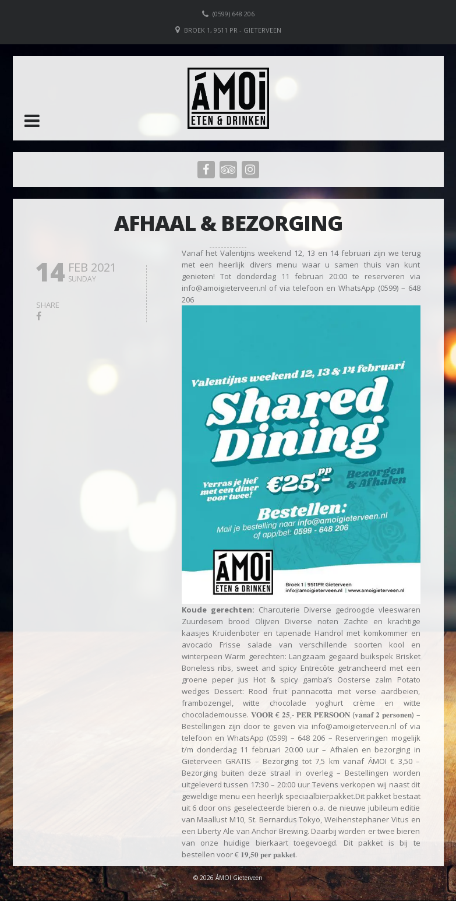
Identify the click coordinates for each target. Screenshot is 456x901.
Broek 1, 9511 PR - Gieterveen (232, 30)
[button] (32, 120)
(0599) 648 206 (233, 13)
